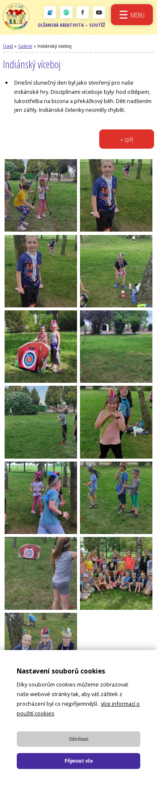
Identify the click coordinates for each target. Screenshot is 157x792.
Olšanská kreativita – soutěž (71, 25)
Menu (137, 15)
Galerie (25, 46)
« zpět (126, 139)
